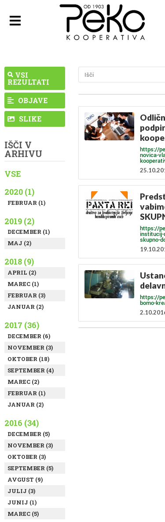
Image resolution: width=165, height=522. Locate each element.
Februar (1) (26, 203)
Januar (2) (25, 307)
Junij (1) (22, 502)
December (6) (28, 336)
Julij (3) (21, 491)
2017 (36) (21, 325)
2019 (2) (19, 221)
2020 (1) (19, 191)
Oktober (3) (26, 457)
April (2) (21, 272)
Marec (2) (23, 382)
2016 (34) (21, 423)
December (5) (28, 434)
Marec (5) (23, 514)
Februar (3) (26, 295)
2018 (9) (19, 261)
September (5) (30, 468)
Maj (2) (19, 243)
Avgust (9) (25, 479)
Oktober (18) (28, 359)
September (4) (30, 370)
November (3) (30, 347)
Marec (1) (23, 284)
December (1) (28, 232)
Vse (12, 173)
